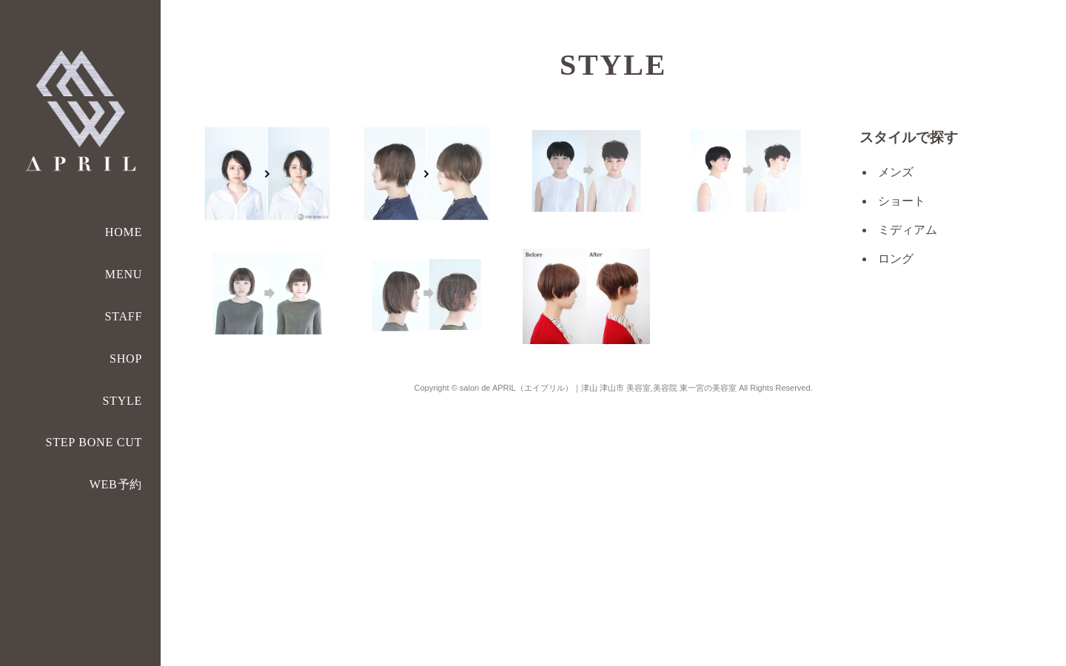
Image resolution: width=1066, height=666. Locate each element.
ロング (896, 258)
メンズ (896, 172)
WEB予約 (116, 484)
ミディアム (907, 229)
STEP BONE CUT (93, 442)
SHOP (126, 358)
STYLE (122, 400)
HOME (123, 232)
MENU (123, 274)
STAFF (123, 316)
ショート (901, 201)
